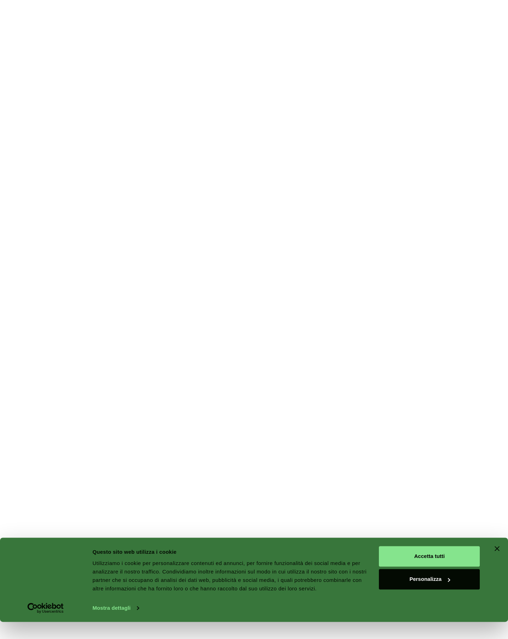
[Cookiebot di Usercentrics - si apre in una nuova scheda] (46, 625)
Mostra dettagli (111, 625)
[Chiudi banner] (497, 565)
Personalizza (430, 596)
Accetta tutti (429, 573)
